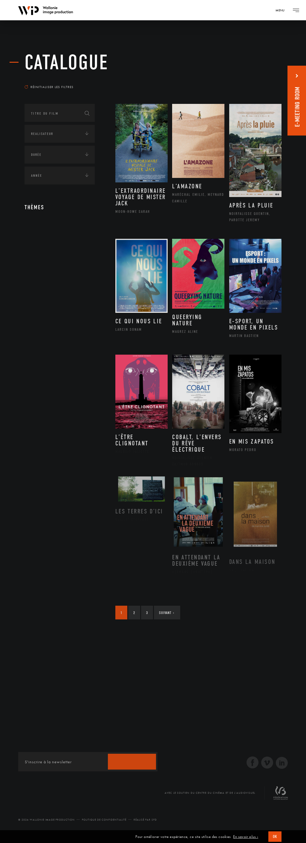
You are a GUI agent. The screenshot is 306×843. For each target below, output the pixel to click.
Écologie (38, 322)
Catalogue (66, 62)
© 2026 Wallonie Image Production (46, 820)
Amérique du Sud (54, 283)
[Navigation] (282, 10)
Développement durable (60, 340)
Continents (41, 246)
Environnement (52, 350)
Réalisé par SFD (145, 820)
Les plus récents (261, 79)
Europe (43, 302)
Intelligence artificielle (55, 389)
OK (275, 836)
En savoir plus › (245, 837)
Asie (40, 292)
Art (33, 227)
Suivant (166, 612)
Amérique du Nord (55, 273)
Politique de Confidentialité (104, 820)
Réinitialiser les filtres (49, 87)
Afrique (44, 264)
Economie (39, 370)
